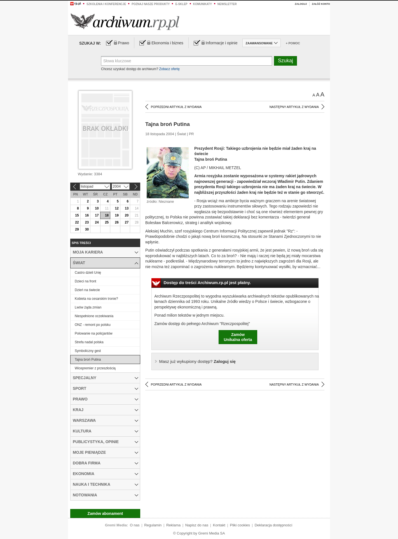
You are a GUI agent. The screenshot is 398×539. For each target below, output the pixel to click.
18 (107, 215)
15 (77, 215)
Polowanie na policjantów (94, 333)
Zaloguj (301, 4)
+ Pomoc (293, 43)
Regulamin (152, 525)
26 (116, 222)
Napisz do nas (196, 525)
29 (77, 229)
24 (97, 222)
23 (87, 222)
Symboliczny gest (88, 351)
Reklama (173, 525)
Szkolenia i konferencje (106, 4)
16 (87, 215)
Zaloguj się (197, 361)
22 (77, 222)
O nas (135, 525)
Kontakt (219, 525)
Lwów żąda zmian (88, 307)
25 (107, 222)
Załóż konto (321, 4)
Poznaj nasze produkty (151, 4)
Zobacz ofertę (169, 69)
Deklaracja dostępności (273, 525)
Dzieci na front (85, 281)
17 (97, 215)
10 (97, 208)
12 (116, 208)
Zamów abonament (105, 513)
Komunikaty (202, 4)
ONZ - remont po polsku (93, 325)
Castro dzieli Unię (88, 273)
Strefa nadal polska (89, 342)
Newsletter (227, 4)
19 (116, 215)
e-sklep (181, 4)
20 (126, 215)
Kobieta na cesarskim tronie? (96, 299)
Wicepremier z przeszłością (95, 368)
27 (126, 222)
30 (87, 229)
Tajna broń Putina (88, 359)
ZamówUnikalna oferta (238, 337)
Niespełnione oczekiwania (94, 316)
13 (126, 208)
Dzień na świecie (87, 290)
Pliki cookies (240, 525)
